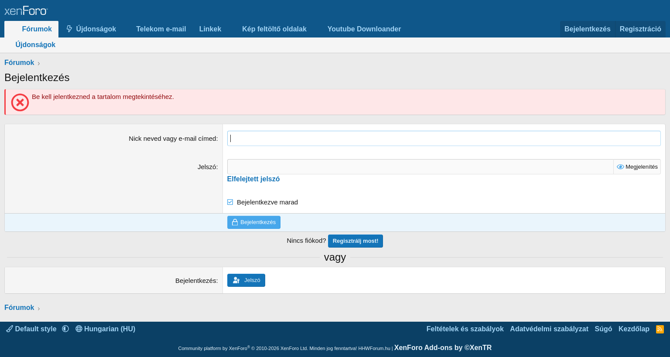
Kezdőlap (634, 329)
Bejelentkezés (195, 280)
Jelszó (207, 166)
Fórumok (37, 29)
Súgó (603, 329)
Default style (32, 329)
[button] (123, 29)
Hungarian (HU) (105, 329)
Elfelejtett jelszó (253, 179)
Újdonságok (96, 29)
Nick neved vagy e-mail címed (172, 138)
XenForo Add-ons (443, 347)
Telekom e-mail (161, 29)
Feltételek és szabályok (465, 329)
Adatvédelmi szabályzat (549, 329)
